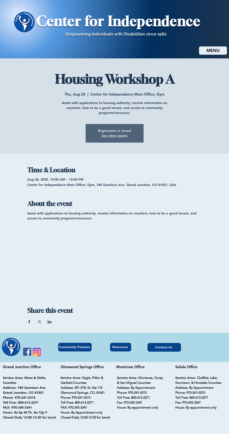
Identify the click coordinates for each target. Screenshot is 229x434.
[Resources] (120, 347)
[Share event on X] (39, 321)
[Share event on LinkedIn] (50, 321)
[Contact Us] (164, 347)
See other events (114, 136)
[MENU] (213, 50)
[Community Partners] (75, 347)
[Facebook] (27, 352)
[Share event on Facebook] (29, 321)
